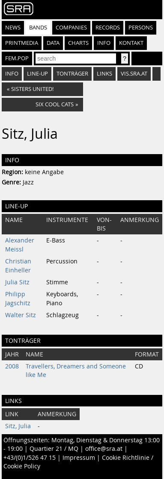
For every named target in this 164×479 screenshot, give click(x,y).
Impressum (79, 457)
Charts (78, 43)
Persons (140, 27)
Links (104, 73)
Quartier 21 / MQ (54, 449)
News (13, 27)
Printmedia (21, 43)
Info (103, 43)
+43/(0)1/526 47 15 (29, 457)
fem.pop (17, 58)
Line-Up (37, 73)
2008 (12, 366)
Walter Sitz (20, 315)
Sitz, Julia (18, 426)
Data (53, 43)
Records (107, 27)
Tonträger (72, 73)
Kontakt (131, 43)
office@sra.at (103, 449)
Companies (71, 27)
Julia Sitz (17, 282)
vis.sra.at (134, 73)
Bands (38, 27)
